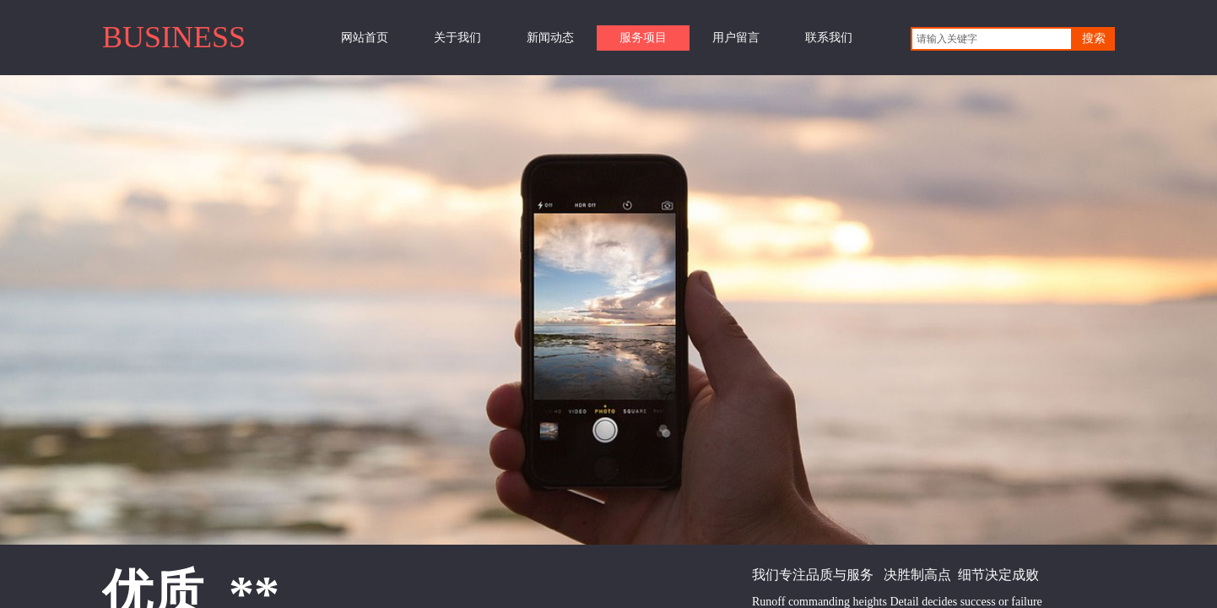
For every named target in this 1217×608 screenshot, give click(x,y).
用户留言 (736, 37)
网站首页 (364, 37)
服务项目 (643, 37)
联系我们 (828, 37)
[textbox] (992, 39)
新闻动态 (550, 37)
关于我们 (457, 37)
